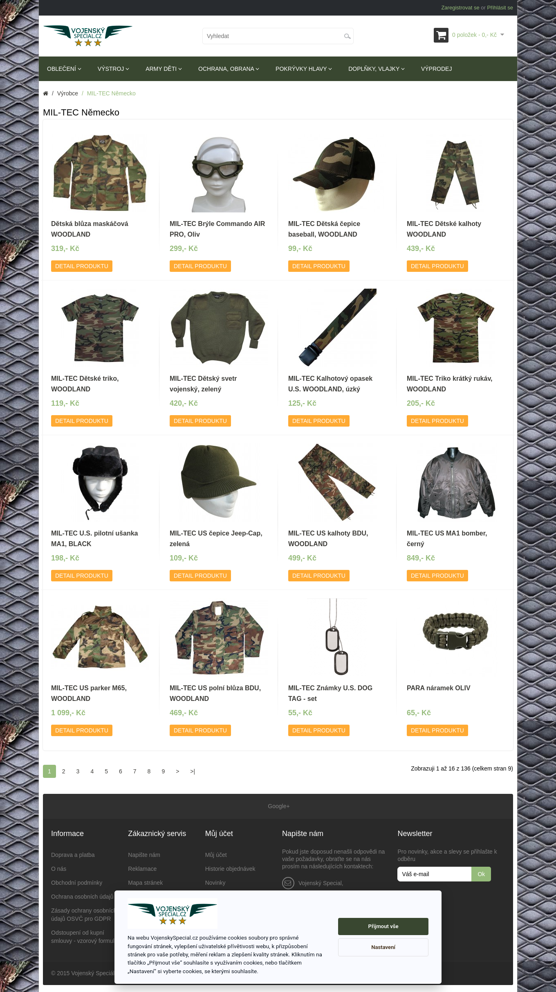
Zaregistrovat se (460, 8)
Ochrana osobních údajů (82, 895)
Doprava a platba (73, 853)
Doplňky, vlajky (376, 69)
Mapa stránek (145, 881)
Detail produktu (81, 266)
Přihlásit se (500, 8)
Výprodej (436, 69)
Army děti (164, 69)
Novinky (215, 881)
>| (192, 771)
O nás (58, 867)
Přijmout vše (383, 926)
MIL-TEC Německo (111, 93)
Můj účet (216, 853)
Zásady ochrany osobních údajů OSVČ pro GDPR (84, 913)
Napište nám (144, 853)
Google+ (277, 805)
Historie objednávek (230, 867)
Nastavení (383, 947)
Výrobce (67, 93)
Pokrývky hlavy (304, 69)
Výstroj (113, 69)
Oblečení (64, 69)
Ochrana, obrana (228, 69)
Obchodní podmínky (76, 881)
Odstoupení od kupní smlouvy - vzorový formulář (85, 935)
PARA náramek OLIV (439, 688)
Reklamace (142, 867)
